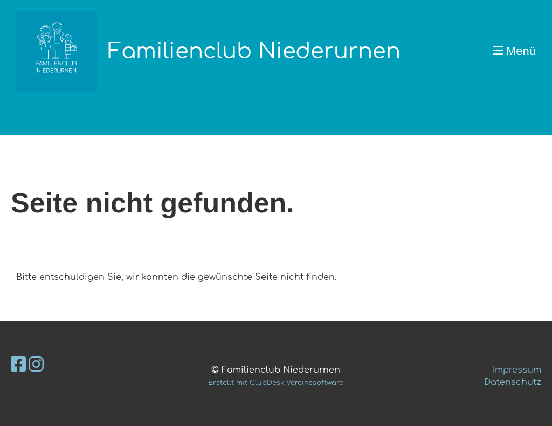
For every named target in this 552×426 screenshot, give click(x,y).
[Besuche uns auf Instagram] (36, 364)
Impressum (517, 370)
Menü (514, 51)
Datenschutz (512, 382)
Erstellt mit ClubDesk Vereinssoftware (275, 383)
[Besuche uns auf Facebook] (18, 364)
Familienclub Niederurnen (254, 51)
